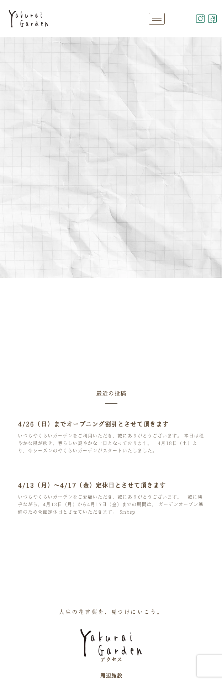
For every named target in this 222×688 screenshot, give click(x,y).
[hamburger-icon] (157, 19)
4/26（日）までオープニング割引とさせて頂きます (93, 424)
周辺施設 (111, 675)
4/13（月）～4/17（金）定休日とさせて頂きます (92, 485)
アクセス (111, 659)
